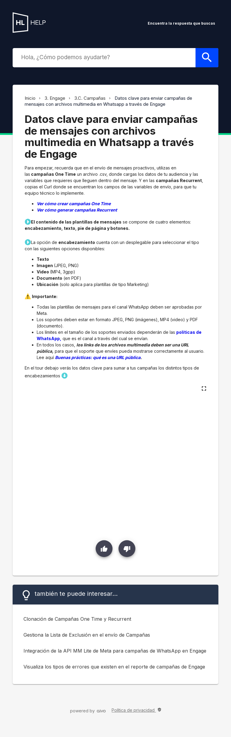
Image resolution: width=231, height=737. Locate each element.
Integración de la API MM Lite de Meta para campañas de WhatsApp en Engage (114, 651)
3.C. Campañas (90, 98)
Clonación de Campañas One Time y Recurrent (77, 619)
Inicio (30, 98)
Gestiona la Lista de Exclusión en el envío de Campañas (86, 635)
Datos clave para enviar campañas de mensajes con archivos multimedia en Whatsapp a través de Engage (108, 101)
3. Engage (55, 98)
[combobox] (105, 57)
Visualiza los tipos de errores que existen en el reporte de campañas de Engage (114, 667)
